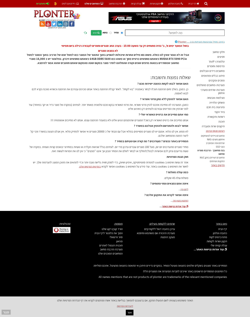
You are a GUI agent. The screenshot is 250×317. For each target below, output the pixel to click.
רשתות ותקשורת (216, 116)
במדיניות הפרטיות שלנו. (90, 166)
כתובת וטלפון (175, 3)
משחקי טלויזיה (217, 102)
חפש (96, 32)
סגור (6, 312)
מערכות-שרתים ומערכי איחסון (213, 91)
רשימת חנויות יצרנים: (215, 131)
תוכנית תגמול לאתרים (111, 245)
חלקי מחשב (219, 52)
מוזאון (119, 241)
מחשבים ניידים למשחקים (213, 135)
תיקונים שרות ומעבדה (213, 126)
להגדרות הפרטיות (125, 306)
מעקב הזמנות (167, 237)
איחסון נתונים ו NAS (216, 139)
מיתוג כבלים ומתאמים (213, 75)
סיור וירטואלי (116, 237)
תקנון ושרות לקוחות (217, 241)
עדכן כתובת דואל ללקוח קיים (159, 229)
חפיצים (221, 57)
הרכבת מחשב (117, 3)
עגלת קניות (138, 3)
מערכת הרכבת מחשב (111, 249)
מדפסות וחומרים (216, 66)
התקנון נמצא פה (180, 200)
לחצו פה (184, 189)
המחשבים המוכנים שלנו (110, 253)
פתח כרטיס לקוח (218, 237)
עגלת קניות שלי (219, 245)
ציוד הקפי (219, 112)
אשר (129, 312)
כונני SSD (220, 146)
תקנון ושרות (156, 3)
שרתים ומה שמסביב (215, 143)
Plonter (200, 41)
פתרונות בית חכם (215, 107)
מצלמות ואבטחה (216, 98)
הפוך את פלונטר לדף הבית (108, 233)
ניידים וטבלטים (70, 3)
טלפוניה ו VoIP (217, 61)
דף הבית (193, 3)
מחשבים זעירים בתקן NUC (212, 157)
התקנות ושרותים (217, 161)
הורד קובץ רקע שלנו (112, 229)
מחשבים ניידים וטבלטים (212, 71)
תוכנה (221, 121)
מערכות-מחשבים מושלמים (211, 85)
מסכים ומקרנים (217, 80)
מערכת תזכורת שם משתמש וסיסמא (156, 233)
